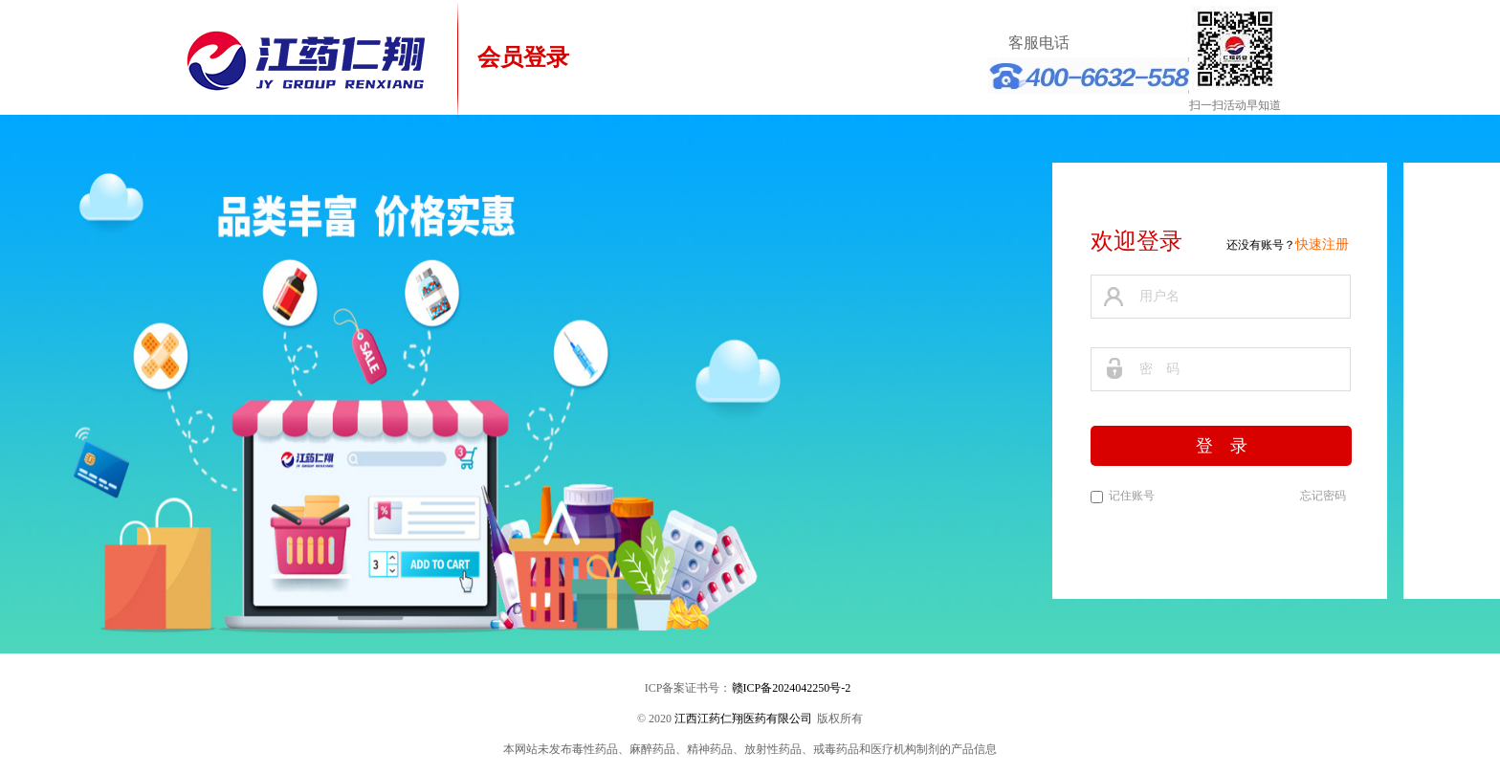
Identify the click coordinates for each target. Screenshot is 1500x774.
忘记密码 (1323, 495)
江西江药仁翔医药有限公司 (743, 718)
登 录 (1221, 445)
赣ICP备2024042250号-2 (791, 688)
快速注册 (1322, 244)
